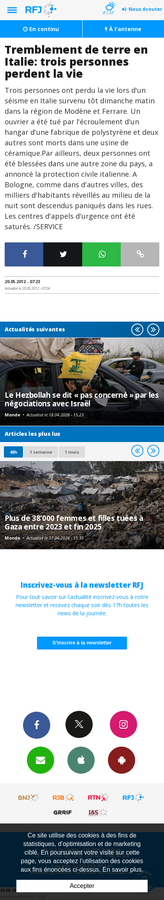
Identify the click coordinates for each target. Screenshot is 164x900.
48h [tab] (13, 452)
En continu (41, 29)
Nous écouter (145, 9)
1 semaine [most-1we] (41, 452)
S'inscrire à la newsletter (82, 643)
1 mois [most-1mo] (72, 452)
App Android (121, 760)
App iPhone (81, 760)
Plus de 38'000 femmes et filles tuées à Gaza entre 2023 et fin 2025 (74, 522)
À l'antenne (123, 29)
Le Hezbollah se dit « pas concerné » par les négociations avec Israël (82, 399)
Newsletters (40, 760)
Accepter (82, 886)
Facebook (36, 725)
